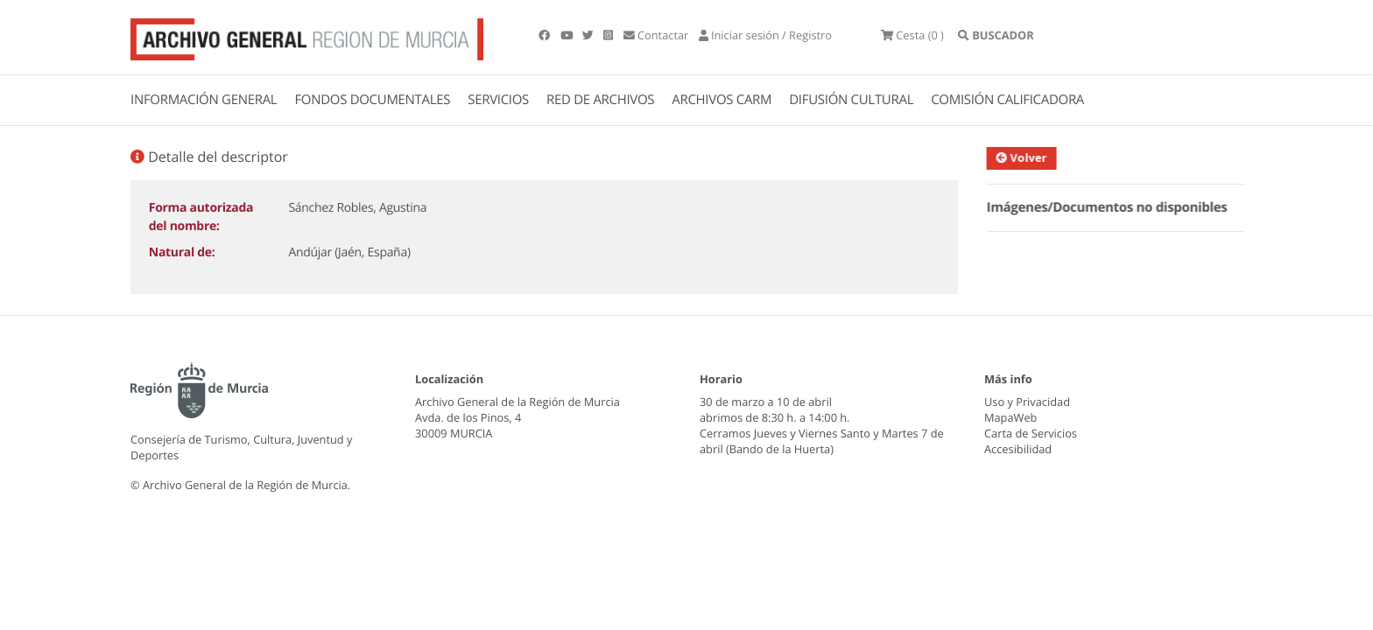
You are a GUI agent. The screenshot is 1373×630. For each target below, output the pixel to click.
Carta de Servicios (1030, 433)
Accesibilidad (1018, 449)
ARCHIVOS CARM (721, 99)
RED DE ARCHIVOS (600, 99)
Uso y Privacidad (1027, 402)
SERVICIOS (498, 99)
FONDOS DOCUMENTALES (372, 99)
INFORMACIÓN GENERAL (203, 99)
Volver (1027, 157)
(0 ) (912, 35)
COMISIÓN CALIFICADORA (1007, 99)
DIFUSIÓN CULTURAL (851, 99)
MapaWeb (1010, 417)
